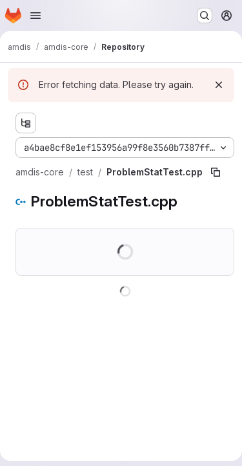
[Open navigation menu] (35, 15)
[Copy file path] (215, 172)
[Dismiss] (219, 85)
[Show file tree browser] (25, 123)
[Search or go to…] (204, 15)
